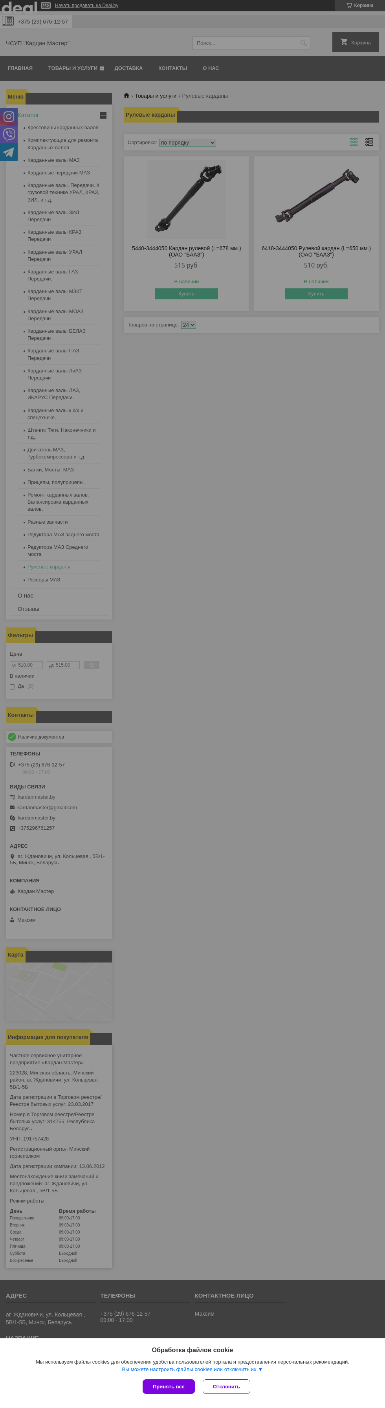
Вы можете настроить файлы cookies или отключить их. (190, 1369)
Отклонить (226, 1387)
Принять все (169, 1387)
